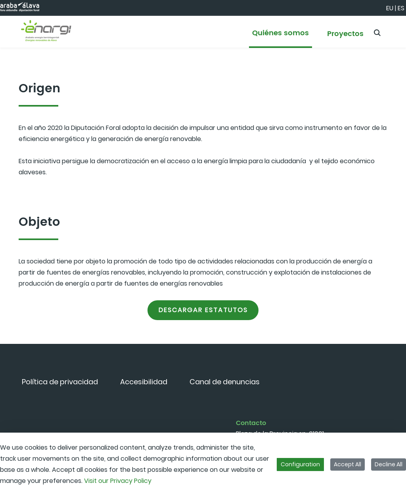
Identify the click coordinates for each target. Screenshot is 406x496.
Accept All (347, 464)
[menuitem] (280, 36)
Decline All (388, 464)
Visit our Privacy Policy (117, 480)
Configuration (300, 464)
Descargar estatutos (203, 310)
